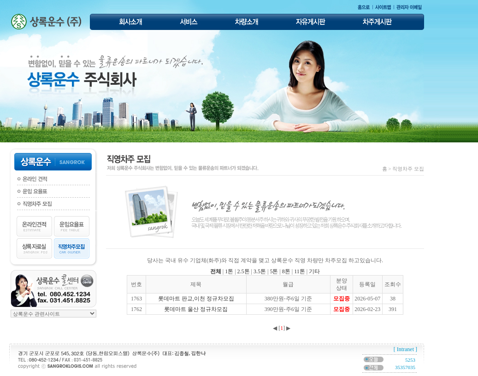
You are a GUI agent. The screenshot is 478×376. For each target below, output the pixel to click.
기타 (314, 271)
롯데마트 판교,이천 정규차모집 (196, 298)
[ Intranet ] (405, 349)
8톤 (286, 271)
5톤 (274, 271)
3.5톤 (260, 271)
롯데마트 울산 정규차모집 (196, 309)
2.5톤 (243, 271)
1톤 (229, 271)
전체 (215, 271)
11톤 (299, 271)
